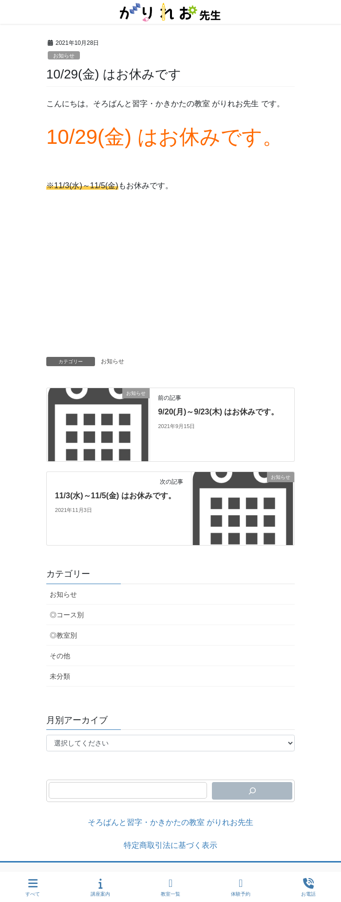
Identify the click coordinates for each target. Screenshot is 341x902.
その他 (60, 656)
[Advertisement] (170, 284)
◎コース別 (67, 615)
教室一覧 (170, 887)
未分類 (60, 676)
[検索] (252, 791)
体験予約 (240, 887)
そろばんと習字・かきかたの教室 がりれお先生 (170, 822)
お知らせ (64, 56)
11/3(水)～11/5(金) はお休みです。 (115, 495)
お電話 (308, 887)
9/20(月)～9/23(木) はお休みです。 (218, 412)
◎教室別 (63, 635)
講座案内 (100, 887)
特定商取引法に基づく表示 (170, 845)
